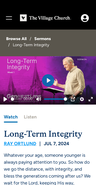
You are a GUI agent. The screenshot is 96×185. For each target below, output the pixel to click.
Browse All (16, 38)
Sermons (42, 38)
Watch (11, 117)
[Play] (5, 99)
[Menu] (9, 18)
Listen (30, 117)
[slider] (16, 99)
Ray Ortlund (20, 143)
